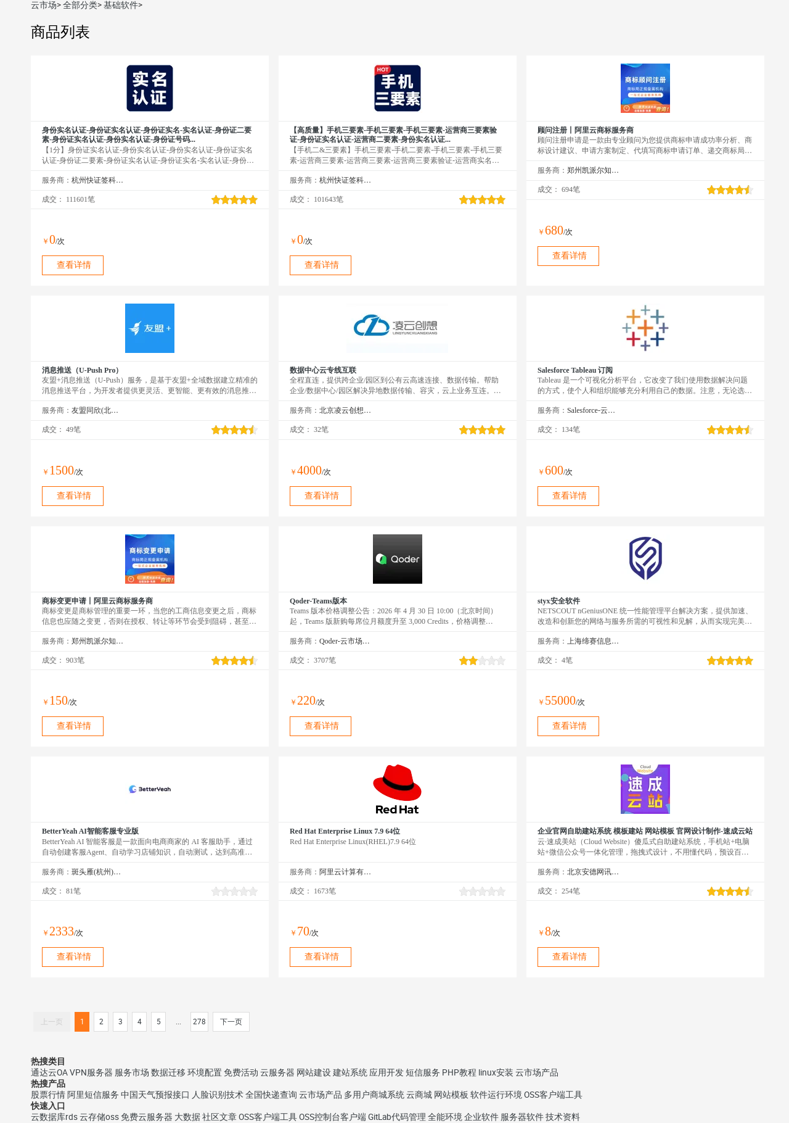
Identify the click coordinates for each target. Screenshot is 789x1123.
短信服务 (423, 1072)
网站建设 (313, 1072)
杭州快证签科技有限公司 (98, 180)
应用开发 (386, 1072)
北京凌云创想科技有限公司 (345, 410)
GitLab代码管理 (397, 1117)
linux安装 (495, 1072)
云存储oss (99, 1117)
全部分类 (80, 5)
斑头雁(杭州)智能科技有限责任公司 (98, 872)
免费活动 (241, 1072)
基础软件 (121, 5)
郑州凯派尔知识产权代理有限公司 (593, 170)
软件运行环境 (496, 1095)
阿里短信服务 (93, 1095)
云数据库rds (54, 1117)
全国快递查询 (271, 1095)
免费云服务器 (147, 1117)
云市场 (44, 5)
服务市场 (132, 1072)
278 (199, 1021)
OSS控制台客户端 (332, 1117)
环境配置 (204, 1072)
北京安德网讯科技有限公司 (593, 872)
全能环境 (445, 1117)
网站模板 (451, 1095)
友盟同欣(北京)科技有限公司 (98, 410)
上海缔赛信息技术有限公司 (593, 641)
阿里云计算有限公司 (345, 872)
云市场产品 (536, 1072)
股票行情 (48, 1095)
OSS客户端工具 (553, 1095)
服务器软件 (522, 1117)
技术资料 (563, 1117)
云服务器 (277, 1072)
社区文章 (219, 1117)
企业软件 (481, 1117)
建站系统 (350, 1072)
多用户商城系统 (374, 1095)
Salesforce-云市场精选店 (593, 410)
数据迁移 (168, 1072)
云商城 (419, 1095)
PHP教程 (459, 1072)
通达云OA (49, 1072)
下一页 (231, 1021)
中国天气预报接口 (155, 1095)
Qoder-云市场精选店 (345, 641)
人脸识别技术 (217, 1095)
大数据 (187, 1117)
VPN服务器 (91, 1072)
